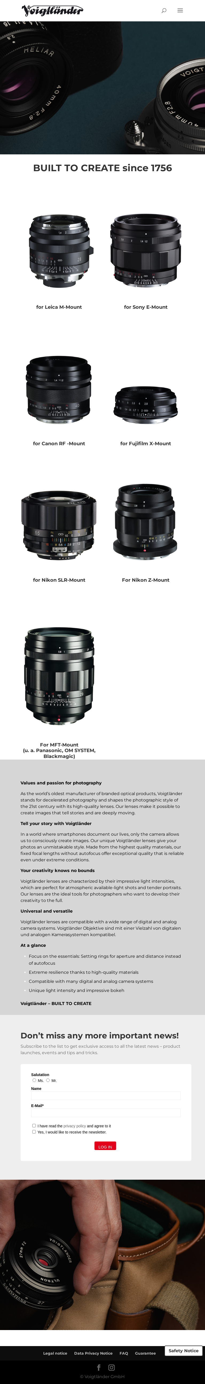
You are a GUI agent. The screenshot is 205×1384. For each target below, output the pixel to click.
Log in (105, 1147)
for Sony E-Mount (146, 307)
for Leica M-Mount (59, 307)
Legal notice (55, 1353)
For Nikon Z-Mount (145, 580)
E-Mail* (37, 1106)
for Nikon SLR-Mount (59, 580)
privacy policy (75, 1126)
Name (36, 1088)
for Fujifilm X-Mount (145, 444)
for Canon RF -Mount (59, 444)
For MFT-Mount (59, 745)
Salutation (40, 1075)
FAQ (124, 1353)
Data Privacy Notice (93, 1353)
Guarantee (145, 1353)
